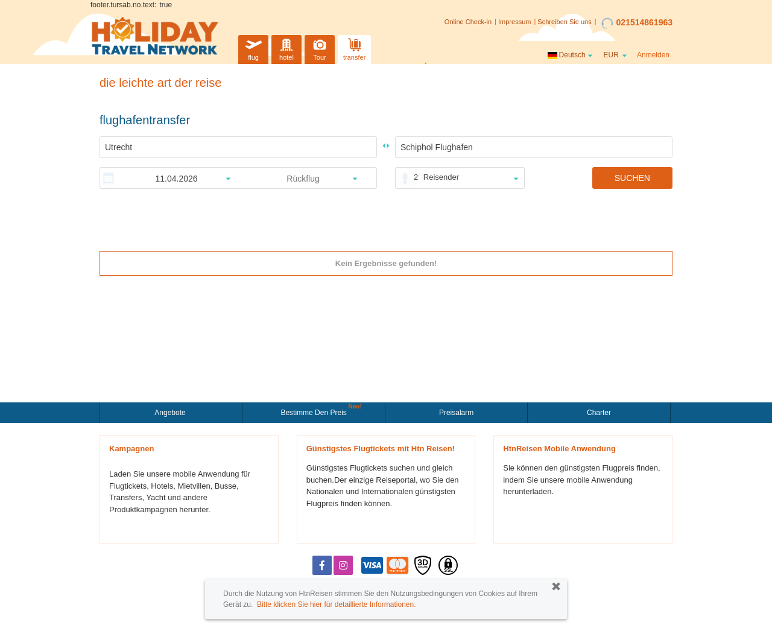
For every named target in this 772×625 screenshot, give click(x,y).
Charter (599, 412)
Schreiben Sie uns (564, 21)
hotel (286, 48)
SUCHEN (632, 178)
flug (253, 48)
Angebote (171, 412)
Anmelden (653, 55)
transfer (354, 48)
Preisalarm (456, 412)
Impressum (514, 21)
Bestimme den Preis (314, 411)
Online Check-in (468, 21)
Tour (320, 48)
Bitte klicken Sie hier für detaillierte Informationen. (336, 604)
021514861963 (636, 22)
